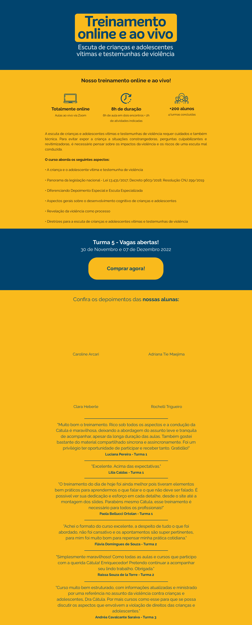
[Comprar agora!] (125, 268)
